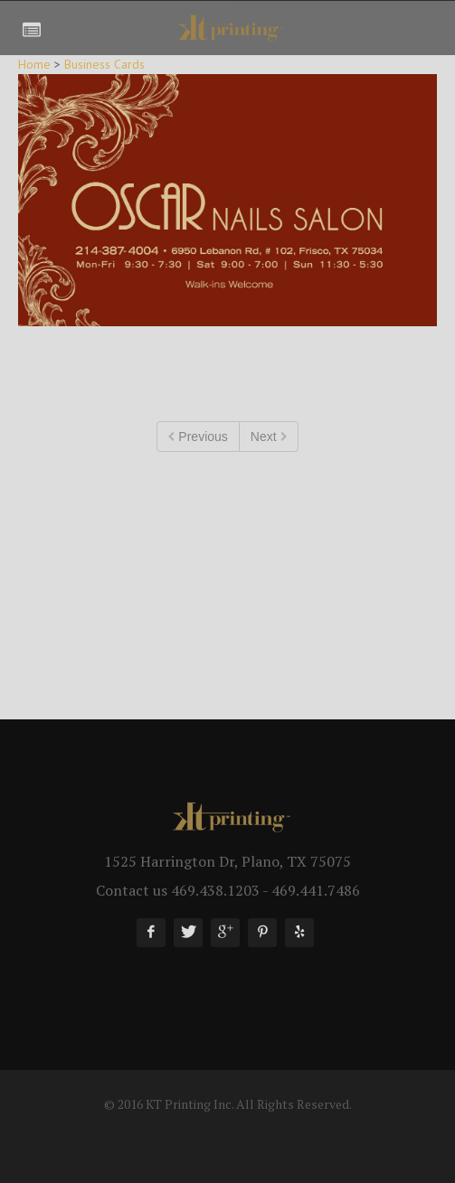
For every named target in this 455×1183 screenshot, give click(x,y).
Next (269, 437)
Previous (197, 437)
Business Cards (104, 64)
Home (34, 64)
